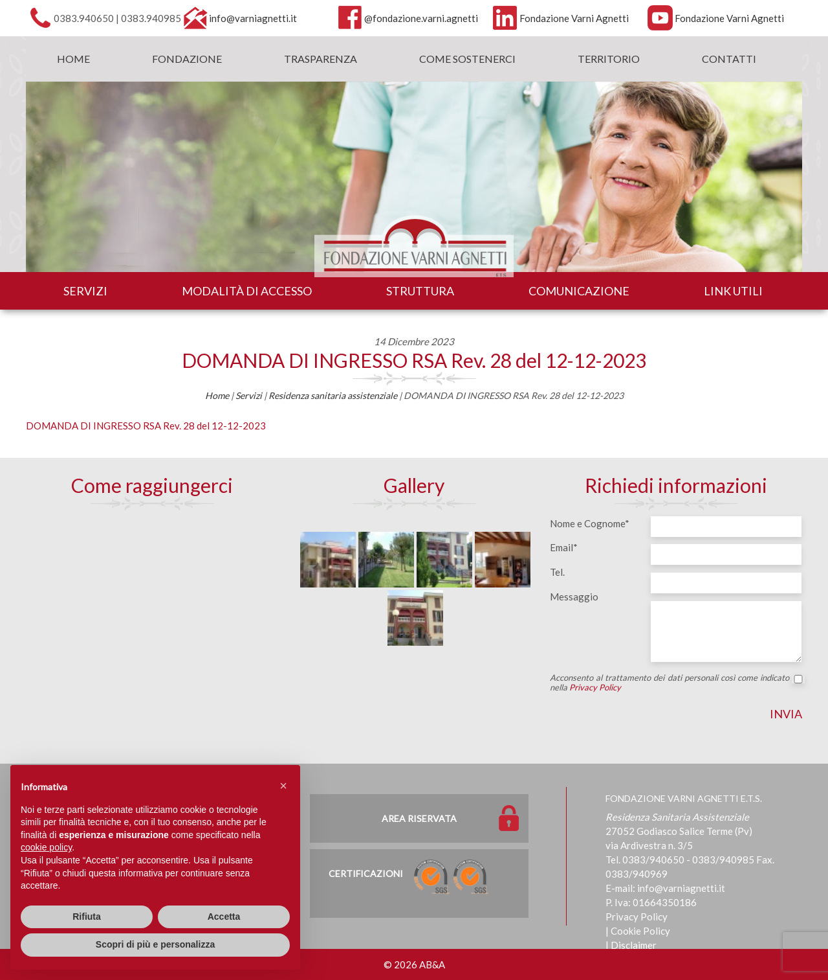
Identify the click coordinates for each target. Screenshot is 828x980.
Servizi (85, 291)
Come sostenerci (467, 58)
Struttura (420, 291)
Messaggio (574, 596)
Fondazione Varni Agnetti (574, 18)
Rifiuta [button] (86, 916)
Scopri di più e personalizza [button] (155, 944)
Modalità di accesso (247, 291)
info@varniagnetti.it (253, 18)
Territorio (609, 58)
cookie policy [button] (46, 847)
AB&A (432, 964)
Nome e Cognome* (589, 523)
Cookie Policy (640, 931)
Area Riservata (419, 818)
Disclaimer (634, 945)
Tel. (557, 572)
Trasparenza (320, 58)
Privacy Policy (595, 687)
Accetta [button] (224, 916)
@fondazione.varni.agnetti (421, 18)
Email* (564, 547)
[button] (283, 785)
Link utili (733, 291)
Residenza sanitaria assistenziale (332, 395)
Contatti (729, 58)
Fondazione (187, 58)
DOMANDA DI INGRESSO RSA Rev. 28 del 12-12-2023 (414, 360)
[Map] (152, 610)
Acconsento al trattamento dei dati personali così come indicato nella (676, 682)
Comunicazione (578, 291)
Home (73, 58)
